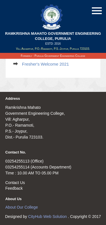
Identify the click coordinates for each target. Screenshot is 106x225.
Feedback (14, 188)
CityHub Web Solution (48, 216)
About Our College (21, 207)
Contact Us (15, 182)
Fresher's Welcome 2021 (45, 64)
